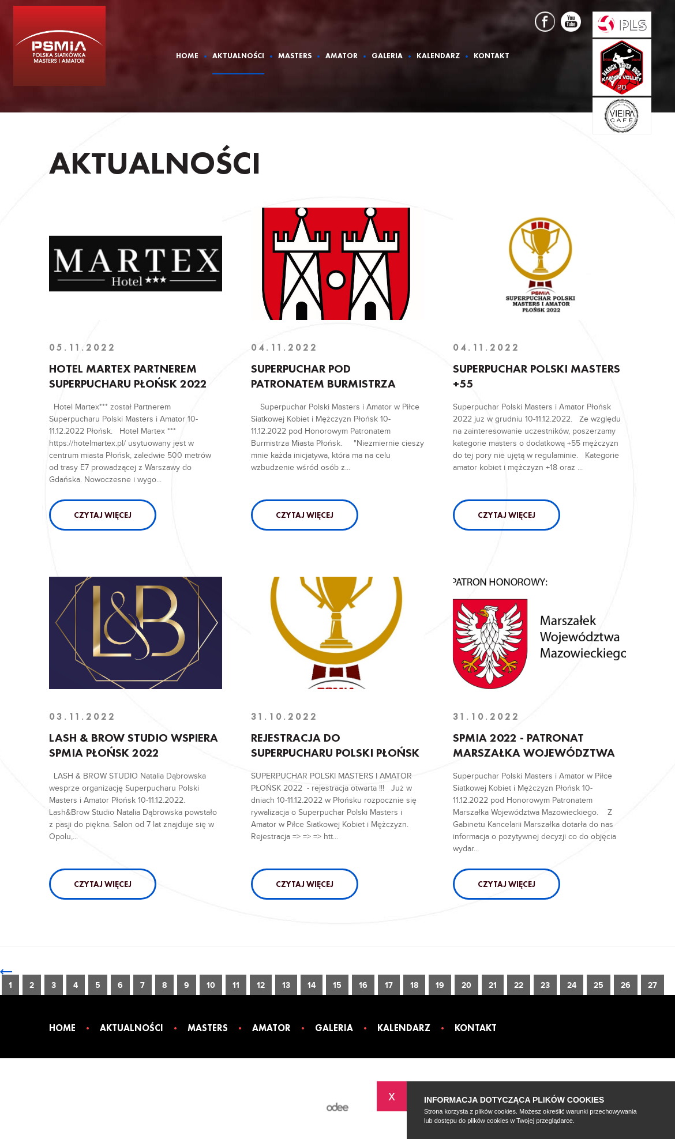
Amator (341, 56)
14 (312, 985)
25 (598, 985)
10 (211, 985)
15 (337, 985)
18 (414, 985)
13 (286, 985)
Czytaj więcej (103, 515)
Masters (295, 56)
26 (626, 985)
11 (235, 985)
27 (652, 985)
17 (389, 985)
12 (261, 985)
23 (545, 985)
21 (493, 985)
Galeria (387, 56)
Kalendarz (438, 56)
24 (571, 985)
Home (187, 56)
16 (363, 985)
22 (518, 985)
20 (466, 985)
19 (440, 985)
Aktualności (238, 56)
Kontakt (491, 56)
